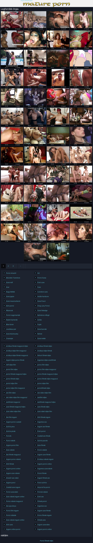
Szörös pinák (10, 431)
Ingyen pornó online (44, 464)
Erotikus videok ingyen (45, 459)
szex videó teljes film (44, 411)
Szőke (39, 320)
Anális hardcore (43, 296)
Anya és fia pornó (43, 487)
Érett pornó (41, 431)
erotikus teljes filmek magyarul (17, 355)
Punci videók (10, 441)
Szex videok (10, 450)
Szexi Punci (41, 301)
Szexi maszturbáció (13, 301)
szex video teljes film (13, 411)
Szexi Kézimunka (12, 334)
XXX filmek (10, 464)
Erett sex (40, 497)
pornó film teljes (12, 369)
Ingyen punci (10, 483)
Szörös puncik (42, 441)
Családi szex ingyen (13, 487)
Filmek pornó (42, 501)
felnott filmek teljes (44, 355)
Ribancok (9, 310)
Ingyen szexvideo (43, 525)
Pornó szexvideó (12, 492)
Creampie (9, 338)
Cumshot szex (42, 292)
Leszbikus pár (11, 329)
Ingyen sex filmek (43, 427)
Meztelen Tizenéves (13, 278)
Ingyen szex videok (13, 473)
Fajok (39, 324)
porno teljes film (43, 383)
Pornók (8, 436)
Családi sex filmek (43, 436)
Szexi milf (9, 282)
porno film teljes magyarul (46, 369)
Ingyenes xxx (42, 422)
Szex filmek (41, 445)
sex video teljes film (44, 393)
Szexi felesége (42, 310)
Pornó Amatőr (11, 273)
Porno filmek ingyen (44, 515)
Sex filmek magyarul (13, 455)
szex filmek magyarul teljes (15, 407)
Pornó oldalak (11, 515)
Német (39, 334)
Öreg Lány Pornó (43, 306)
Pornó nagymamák (13, 315)
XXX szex (9, 525)
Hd (38, 273)
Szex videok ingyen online (15, 497)
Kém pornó (10, 306)
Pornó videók (42, 450)
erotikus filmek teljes (44, 346)
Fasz (39, 287)
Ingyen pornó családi (13, 422)
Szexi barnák (42, 329)
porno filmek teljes (12, 379)
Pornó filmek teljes (26, 1)
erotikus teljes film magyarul (16, 351)
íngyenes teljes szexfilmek (46, 360)
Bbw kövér (10, 324)
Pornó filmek (41, 473)
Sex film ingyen (11, 417)
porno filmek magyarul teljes (47, 374)
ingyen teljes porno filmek (15, 360)
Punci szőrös (42, 483)
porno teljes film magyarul (15, 388)
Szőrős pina (10, 427)
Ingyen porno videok (13, 459)
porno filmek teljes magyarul (47, 379)
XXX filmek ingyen (43, 417)
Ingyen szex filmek (44, 455)
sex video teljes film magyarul (16, 397)
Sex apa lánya (11, 506)
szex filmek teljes (43, 407)
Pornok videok (42, 492)
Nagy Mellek (10, 292)
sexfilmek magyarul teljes (46, 402)
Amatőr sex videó (12, 478)
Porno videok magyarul (14, 501)
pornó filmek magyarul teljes (16, 374)
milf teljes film (11, 365)
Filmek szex (41, 520)
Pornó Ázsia (41, 278)
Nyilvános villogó (43, 315)
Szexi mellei (41, 338)
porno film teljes (43, 365)
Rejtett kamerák (12, 320)
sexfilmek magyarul (13, 402)
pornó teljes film (12, 383)
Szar (7, 287)
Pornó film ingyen (12, 511)
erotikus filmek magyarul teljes (17, 346)
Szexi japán (10, 296)
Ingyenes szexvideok (44, 469)
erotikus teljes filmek (44, 351)
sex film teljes (11, 393)
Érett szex (41, 282)
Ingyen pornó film (12, 445)
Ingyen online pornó (13, 529)
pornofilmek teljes (43, 388)
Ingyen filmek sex (43, 478)
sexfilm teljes (42, 397)
